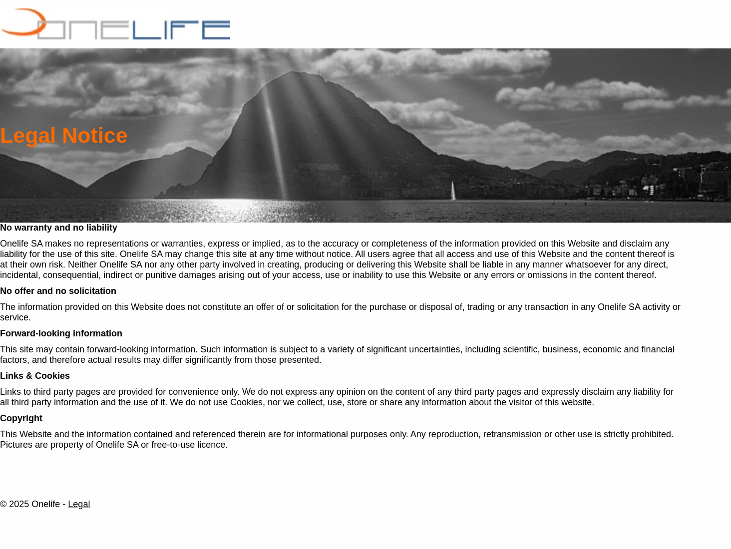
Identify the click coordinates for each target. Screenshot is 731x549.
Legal (79, 504)
